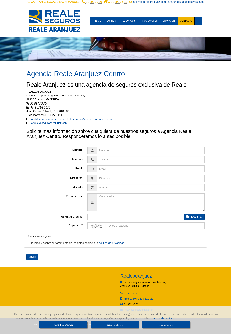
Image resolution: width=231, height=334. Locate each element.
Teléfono (77, 159)
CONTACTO (186, 21)
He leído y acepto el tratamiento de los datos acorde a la (75, 243)
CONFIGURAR (63, 324)
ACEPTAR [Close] (166, 324)
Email (79, 168)
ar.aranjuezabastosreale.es (186, 1)
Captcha (74, 225)
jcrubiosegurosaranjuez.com (49, 122)
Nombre (77, 149)
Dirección (76, 177)
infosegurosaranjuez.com (149, 1)
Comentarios (74, 196)
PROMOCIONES (149, 21)
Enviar (32, 256)
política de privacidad (111, 243)
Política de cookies (163, 318)
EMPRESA (112, 21)
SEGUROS (129, 21)
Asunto (78, 187)
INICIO (98, 21)
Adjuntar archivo (72, 216)
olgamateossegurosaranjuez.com (90, 119)
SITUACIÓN (169, 21)
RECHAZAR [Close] (114, 324)
